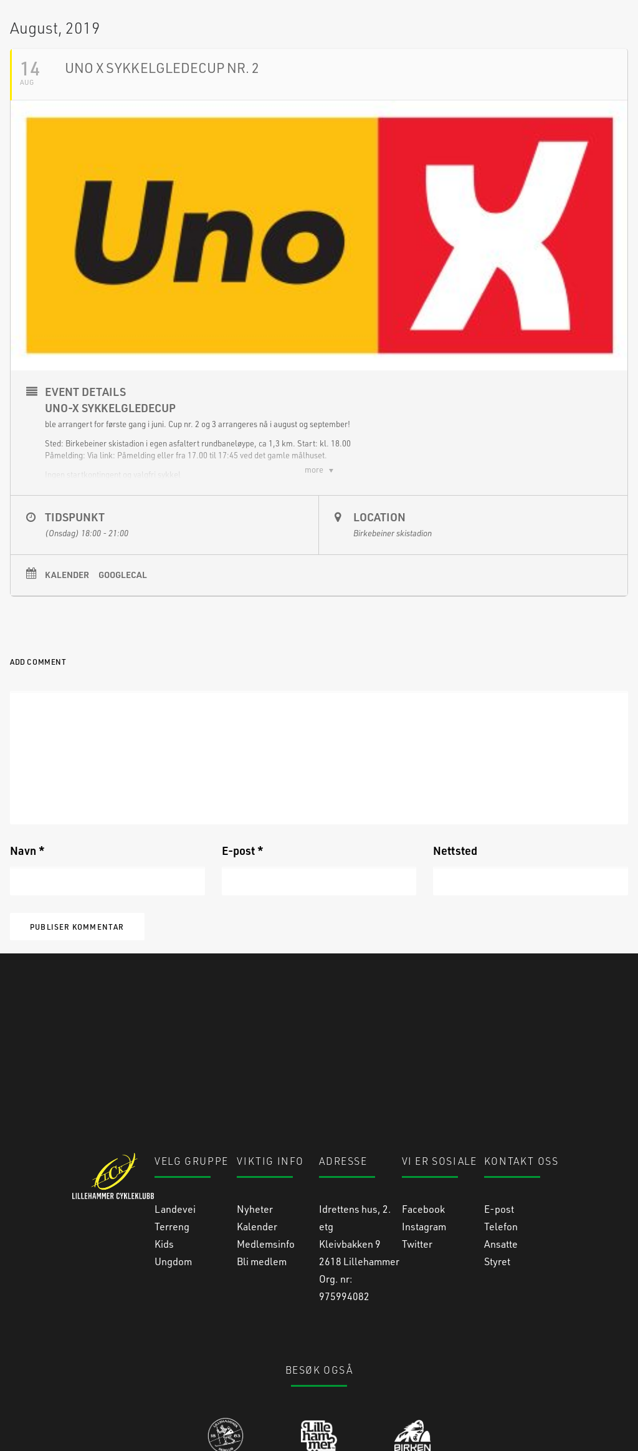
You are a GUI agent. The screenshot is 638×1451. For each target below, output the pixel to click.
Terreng (172, 1154)
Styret (497, 1189)
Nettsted (455, 933)
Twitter (417, 1172)
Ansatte (501, 1172)
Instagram (424, 1154)
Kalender (67, 657)
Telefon (501, 1154)
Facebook (423, 1137)
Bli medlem (262, 1189)
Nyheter (255, 1137)
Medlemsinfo (266, 1172)
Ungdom (173, 1189)
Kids (164, 1172)
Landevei (175, 1137)
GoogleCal (122, 657)
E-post (243, 933)
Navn (27, 933)
